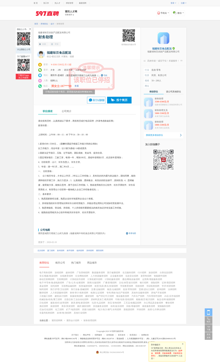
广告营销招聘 (83, 272)
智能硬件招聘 (160, 276)
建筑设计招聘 (61, 296)
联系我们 (133, 335)
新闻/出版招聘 (94, 283)
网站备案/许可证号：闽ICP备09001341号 (60, 339)
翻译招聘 (43, 293)
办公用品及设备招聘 (153, 303)
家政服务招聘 (148, 306)
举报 (56, 44)
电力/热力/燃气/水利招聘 (109, 309)
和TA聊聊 (99, 100)
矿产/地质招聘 (73, 309)
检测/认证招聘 (97, 293)
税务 (116, 185)
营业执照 (120, 339)
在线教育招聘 (66, 276)
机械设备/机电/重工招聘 (50, 299)
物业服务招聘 (122, 296)
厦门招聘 (51, 250)
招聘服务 (98, 335)
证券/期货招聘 (168, 283)
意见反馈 (208, 336)
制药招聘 (43, 289)
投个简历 (121, 100)
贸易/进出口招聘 (146, 289)
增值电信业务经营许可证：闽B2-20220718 (97, 339)
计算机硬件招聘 (94, 279)
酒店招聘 (43, 306)
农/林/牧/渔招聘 (64, 313)
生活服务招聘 (129, 272)
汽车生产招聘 (138, 296)
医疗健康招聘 (113, 272)
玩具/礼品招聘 (98, 303)
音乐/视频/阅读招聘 (48, 276)
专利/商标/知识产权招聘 (117, 293)
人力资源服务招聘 (99, 276)
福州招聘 (80, 250)
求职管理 (69, 3)
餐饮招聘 (169, 303)
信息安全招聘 (131, 276)
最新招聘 (82, 3)
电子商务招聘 (45, 272)
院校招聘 (140, 286)
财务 (61, 162)
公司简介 (67, 111)
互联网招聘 (62, 279)
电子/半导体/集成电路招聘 (51, 283)
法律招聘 (172, 289)
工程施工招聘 (45, 296)
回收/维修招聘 (133, 306)
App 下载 (208, 328)
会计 (52, 24)
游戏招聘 (59, 272)
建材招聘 (89, 296)
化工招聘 (59, 309)
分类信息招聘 (166, 272)
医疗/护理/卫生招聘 (59, 289)
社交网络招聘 (81, 276)
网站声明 (86, 335)
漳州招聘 (90, 250)
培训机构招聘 (153, 286)
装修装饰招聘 (76, 296)
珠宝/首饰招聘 (114, 303)
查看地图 (132, 233)
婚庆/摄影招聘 (84, 306)
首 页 (36, 3)
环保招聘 (141, 309)
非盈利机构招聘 (46, 313)
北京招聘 (41, 250)
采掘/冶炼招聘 (88, 309)
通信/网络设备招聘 (131, 279)
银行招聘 (144, 283)
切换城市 (69, 15)
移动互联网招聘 (46, 279)
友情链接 (110, 335)
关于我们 (75, 335)
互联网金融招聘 (68, 286)
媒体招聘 (70, 272)
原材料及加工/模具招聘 (102, 299)
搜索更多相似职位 (154, 135)
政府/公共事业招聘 (156, 309)
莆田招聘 (99, 250)
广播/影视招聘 (110, 283)
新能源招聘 (129, 309)
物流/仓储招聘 (114, 289)
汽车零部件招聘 (154, 296)
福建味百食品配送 (163, 48)
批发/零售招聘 (129, 289)
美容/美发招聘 (68, 306)
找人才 (57, 3)
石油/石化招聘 (46, 309)
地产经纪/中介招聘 (105, 296)
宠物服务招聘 (164, 306)
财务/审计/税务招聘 (79, 293)
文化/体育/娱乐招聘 (128, 283)
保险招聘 (155, 283)
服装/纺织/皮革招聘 (59, 303)
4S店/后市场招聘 (172, 296)
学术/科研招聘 (168, 286)
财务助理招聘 (90, 320)
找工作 (46, 3)
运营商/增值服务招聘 (152, 279)
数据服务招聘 (98, 272)
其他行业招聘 (80, 313)
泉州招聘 (60, 250)
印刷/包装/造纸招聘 (124, 299)
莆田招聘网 (57, 320)
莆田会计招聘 (72, 320)
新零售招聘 (146, 276)
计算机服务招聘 (112, 279)
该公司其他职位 (173, 91)
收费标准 (145, 335)
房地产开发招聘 (158, 293)
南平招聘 (70, 250)
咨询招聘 (161, 289)
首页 (36, 24)
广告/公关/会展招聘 (75, 283)
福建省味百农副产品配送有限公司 (54, 32)
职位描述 (48, 111)
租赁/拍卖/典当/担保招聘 (106, 286)
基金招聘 (43, 286)
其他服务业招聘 (100, 306)
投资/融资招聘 (85, 286)
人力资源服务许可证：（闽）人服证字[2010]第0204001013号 (151, 339)
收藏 (44, 44)
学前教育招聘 (126, 286)
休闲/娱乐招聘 (117, 306)
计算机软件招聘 (77, 279)
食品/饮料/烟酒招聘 (166, 299)
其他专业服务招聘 (140, 293)
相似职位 (153, 91)
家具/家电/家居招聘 (80, 303)
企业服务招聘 (116, 276)
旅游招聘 (153, 272)
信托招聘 (54, 286)
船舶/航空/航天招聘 (145, 299)
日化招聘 (43, 303)
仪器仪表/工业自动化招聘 (76, 299)
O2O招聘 (142, 272)
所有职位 (44, 24)
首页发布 (121, 335)
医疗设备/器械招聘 (80, 289)
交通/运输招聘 (98, 289)
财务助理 (60, 24)
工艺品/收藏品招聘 (132, 303)
